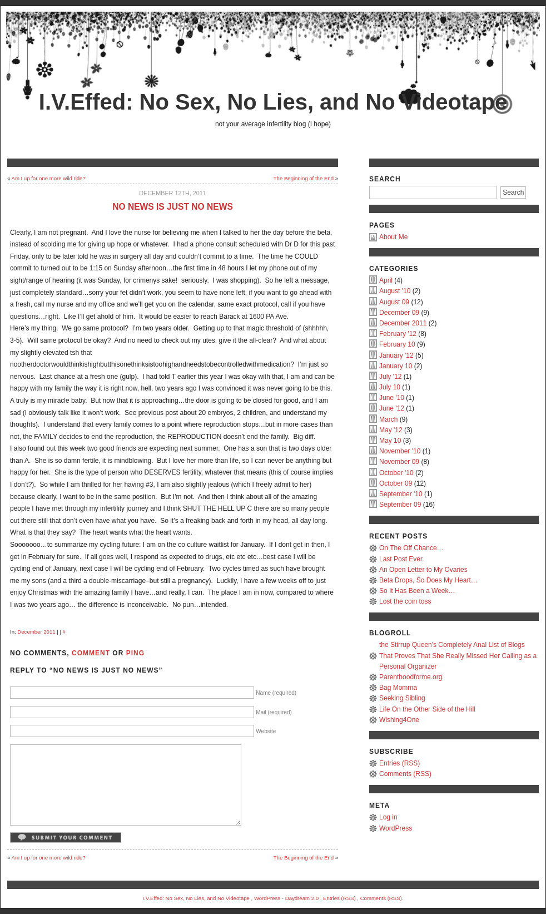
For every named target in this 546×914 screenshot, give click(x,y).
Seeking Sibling (402, 698)
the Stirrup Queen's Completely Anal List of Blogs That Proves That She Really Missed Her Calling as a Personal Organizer (458, 655)
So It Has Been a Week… (417, 591)
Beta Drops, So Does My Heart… (428, 580)
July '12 (390, 377)
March (388, 419)
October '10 (396, 473)
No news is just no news (172, 206)
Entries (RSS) (399, 763)
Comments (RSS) (405, 774)
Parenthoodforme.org (410, 677)
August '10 (394, 291)
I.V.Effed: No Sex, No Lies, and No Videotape (273, 102)
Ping (135, 653)
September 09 (400, 504)
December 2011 (36, 632)
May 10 (390, 440)
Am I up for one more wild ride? (48, 178)
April (386, 280)
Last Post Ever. (401, 559)
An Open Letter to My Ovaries (423, 570)
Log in (388, 817)
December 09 (399, 313)
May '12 (391, 430)
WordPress (395, 828)
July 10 (389, 387)
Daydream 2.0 (302, 898)
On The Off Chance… (411, 548)
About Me (393, 237)
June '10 (391, 398)
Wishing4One (399, 720)
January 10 (395, 366)
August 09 (394, 302)
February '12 (397, 334)
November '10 (399, 451)
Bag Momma (398, 687)
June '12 (391, 408)
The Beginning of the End (304, 178)
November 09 (399, 462)
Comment (91, 653)
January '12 (396, 355)
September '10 (401, 494)
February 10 (397, 344)
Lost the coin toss (405, 601)
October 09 (395, 483)
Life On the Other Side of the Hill (427, 709)
